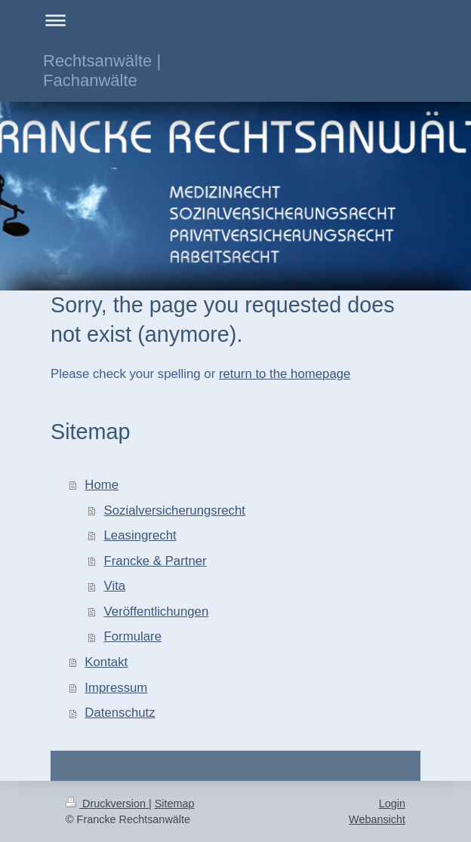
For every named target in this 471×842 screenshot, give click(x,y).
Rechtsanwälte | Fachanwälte (102, 70)
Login (392, 803)
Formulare (133, 636)
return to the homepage (284, 374)
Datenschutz (120, 712)
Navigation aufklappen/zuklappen (235, 20)
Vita (115, 586)
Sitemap (175, 803)
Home (102, 485)
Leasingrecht (140, 535)
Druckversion (107, 803)
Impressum (116, 688)
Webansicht (377, 819)
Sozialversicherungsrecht (174, 510)
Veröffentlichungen (156, 611)
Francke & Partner (155, 561)
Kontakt (106, 662)
